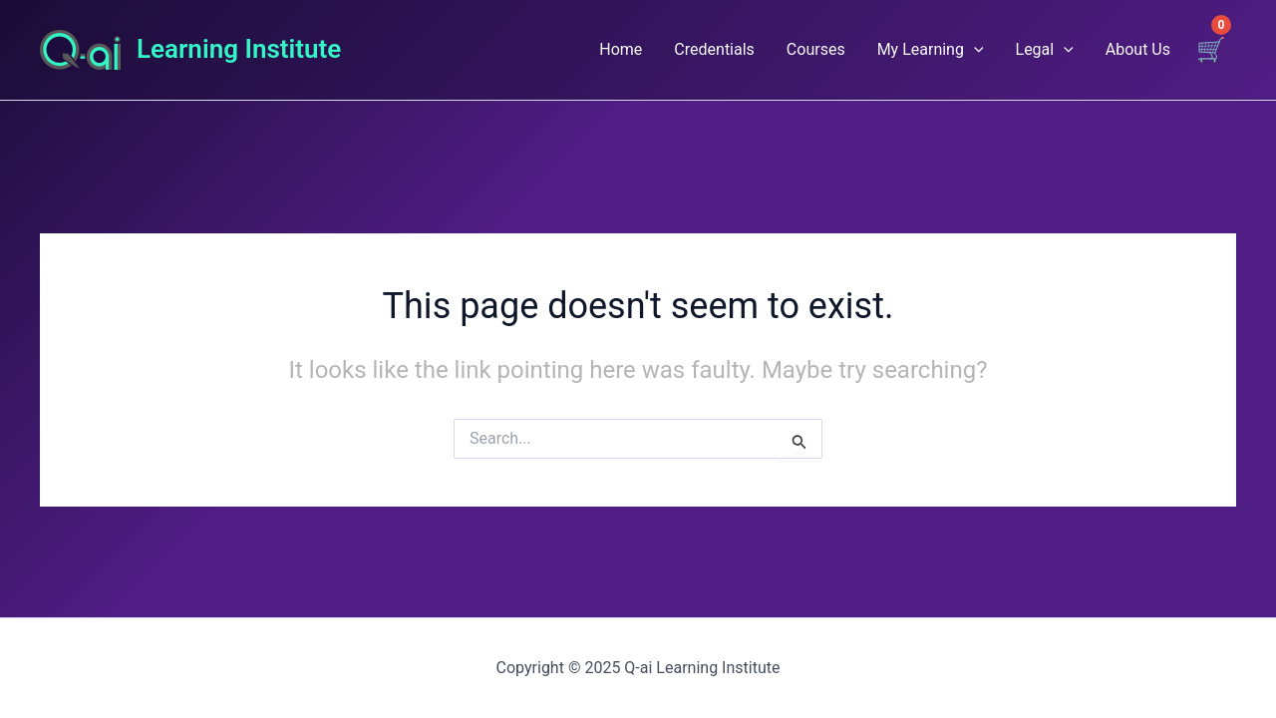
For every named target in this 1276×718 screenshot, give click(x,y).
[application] (974, 50)
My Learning (930, 50)
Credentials (714, 49)
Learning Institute (239, 49)
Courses (816, 49)
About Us (1138, 49)
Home (620, 49)
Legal (1045, 50)
